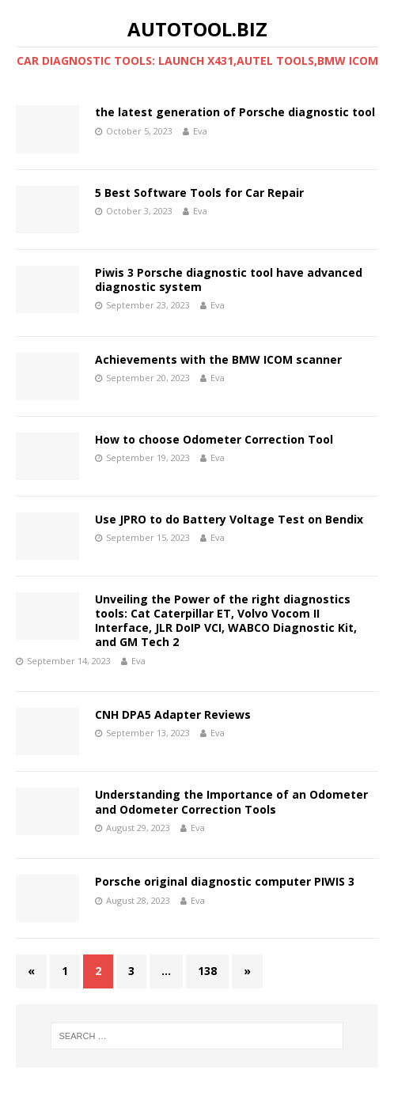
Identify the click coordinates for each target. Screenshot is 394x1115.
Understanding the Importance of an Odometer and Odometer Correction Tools (231, 801)
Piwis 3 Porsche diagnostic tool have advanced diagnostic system (228, 279)
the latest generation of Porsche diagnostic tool (235, 111)
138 (207, 970)
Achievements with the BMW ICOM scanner (218, 359)
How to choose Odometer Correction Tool (214, 439)
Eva (200, 131)
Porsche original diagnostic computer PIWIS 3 (224, 881)
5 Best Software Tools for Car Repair (199, 192)
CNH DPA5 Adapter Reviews (173, 714)
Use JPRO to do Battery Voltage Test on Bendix (229, 519)
